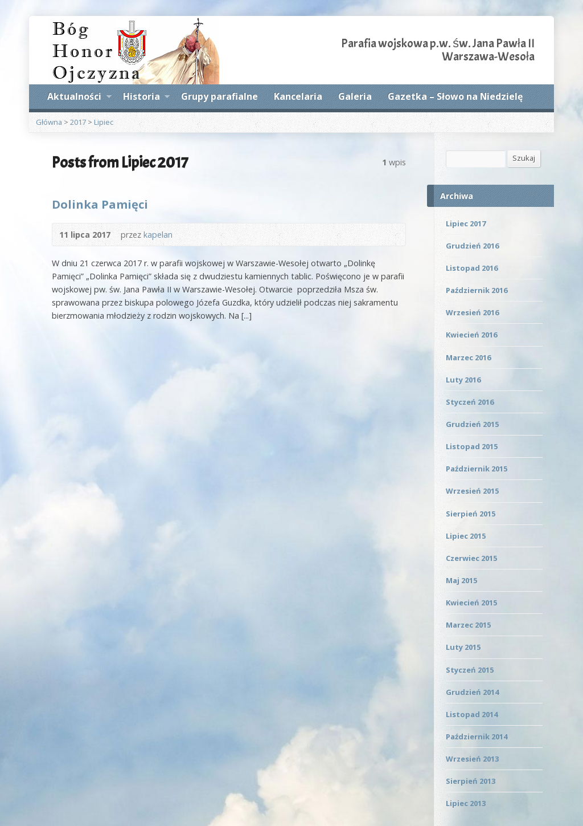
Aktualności (79, 98)
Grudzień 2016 (472, 246)
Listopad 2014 (472, 714)
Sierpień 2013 (470, 781)
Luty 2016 (463, 380)
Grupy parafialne (219, 96)
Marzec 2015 (468, 625)
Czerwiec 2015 (471, 558)
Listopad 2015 (472, 446)
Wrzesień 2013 (472, 759)
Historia (146, 98)
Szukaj (523, 158)
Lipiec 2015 (466, 536)
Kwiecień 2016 (471, 334)
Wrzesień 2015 (472, 491)
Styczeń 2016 (470, 402)
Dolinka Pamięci (100, 204)
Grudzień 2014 (472, 692)
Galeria (355, 96)
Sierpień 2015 (470, 513)
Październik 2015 (476, 468)
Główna (49, 122)
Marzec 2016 (468, 357)
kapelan (158, 234)
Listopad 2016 (472, 268)
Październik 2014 (476, 736)
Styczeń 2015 (470, 670)
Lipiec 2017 (466, 223)
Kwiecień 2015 (471, 602)
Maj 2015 (461, 580)
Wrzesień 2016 (472, 312)
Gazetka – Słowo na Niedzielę (455, 96)
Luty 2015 (463, 647)
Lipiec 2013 (466, 803)
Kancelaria (298, 96)
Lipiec (103, 122)
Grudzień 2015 (472, 424)
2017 (78, 122)
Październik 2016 (476, 290)
